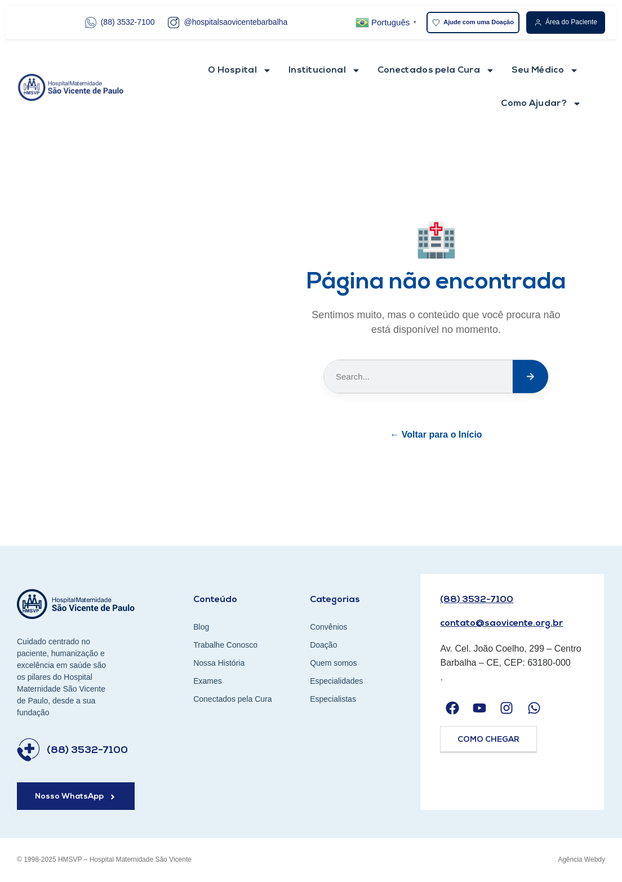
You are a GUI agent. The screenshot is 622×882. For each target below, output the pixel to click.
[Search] (530, 376)
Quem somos (333, 662)
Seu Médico (545, 70)
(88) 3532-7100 (120, 22)
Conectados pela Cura (436, 70)
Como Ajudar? (541, 103)
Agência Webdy (581, 859)
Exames (207, 680)
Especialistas (333, 698)
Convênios (328, 626)
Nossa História (219, 662)
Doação (323, 644)
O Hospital (240, 70)
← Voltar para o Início (436, 434)
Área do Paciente (565, 22)
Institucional (324, 70)
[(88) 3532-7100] (28, 749)
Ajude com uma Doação (473, 22)
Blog (201, 626)
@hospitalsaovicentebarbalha (227, 22)
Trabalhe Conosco (225, 644)
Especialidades (336, 680)
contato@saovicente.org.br (501, 623)
